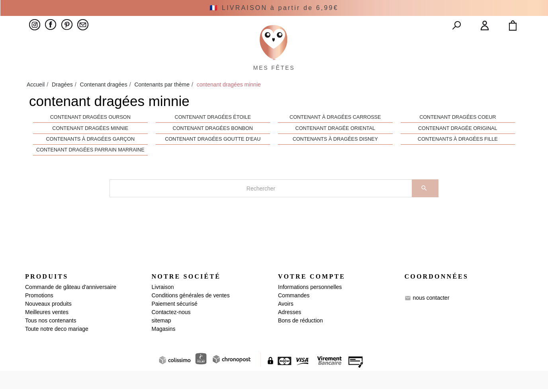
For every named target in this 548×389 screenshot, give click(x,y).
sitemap (161, 338)
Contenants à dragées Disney (335, 157)
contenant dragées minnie (90, 146)
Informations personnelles (310, 305)
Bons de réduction (300, 338)
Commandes (293, 313)
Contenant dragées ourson (90, 135)
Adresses (289, 330)
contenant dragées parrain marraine (90, 168)
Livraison (163, 305)
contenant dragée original (457, 146)
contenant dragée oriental (335, 146)
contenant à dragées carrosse (335, 135)
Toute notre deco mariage (56, 347)
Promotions (39, 313)
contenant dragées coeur (457, 135)
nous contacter (431, 315)
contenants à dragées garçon (90, 157)
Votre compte (311, 294)
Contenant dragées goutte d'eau (212, 157)
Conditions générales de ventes (191, 313)
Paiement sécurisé (175, 321)
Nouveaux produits (48, 321)
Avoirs (286, 321)
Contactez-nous (171, 330)
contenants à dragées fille (458, 157)
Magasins (164, 347)
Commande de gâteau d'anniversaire (70, 305)
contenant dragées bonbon (213, 146)
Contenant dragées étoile (213, 135)
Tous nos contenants (50, 338)
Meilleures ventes (46, 330)
